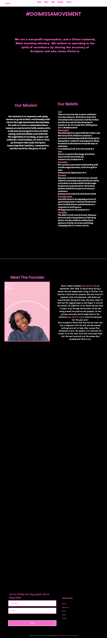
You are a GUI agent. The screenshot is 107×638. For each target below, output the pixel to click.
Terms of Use (65, 635)
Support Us (65, 607)
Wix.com (58, 635)
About (64, 604)
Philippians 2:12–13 (67, 210)
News (63, 611)
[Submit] (32, 623)
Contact (64, 618)
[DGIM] (11, 3)
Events (64, 615)
